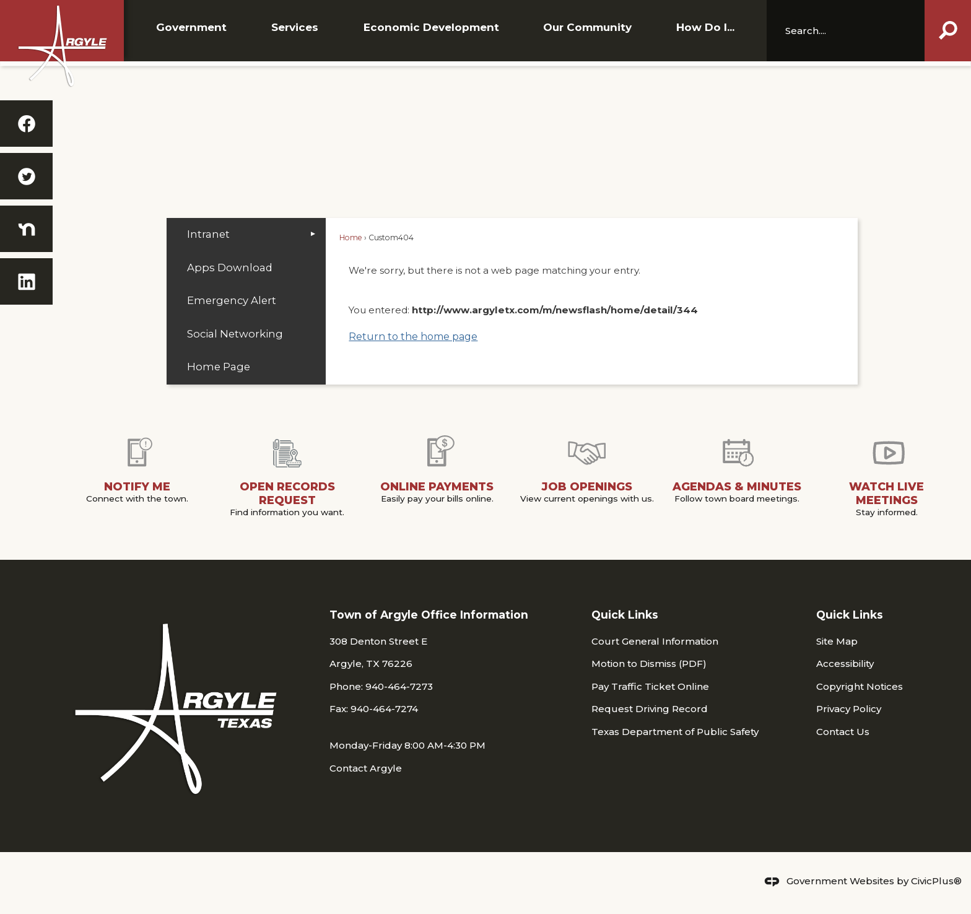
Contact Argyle (365, 768)
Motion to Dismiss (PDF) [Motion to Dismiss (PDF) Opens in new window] (649, 663)
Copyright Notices (859, 686)
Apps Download (229, 267)
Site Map (837, 641)
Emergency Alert (231, 300)
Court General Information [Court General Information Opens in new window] (654, 641)
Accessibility (845, 663)
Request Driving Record (649, 709)
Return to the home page (413, 336)
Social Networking (235, 334)
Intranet (208, 234)
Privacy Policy (848, 709)
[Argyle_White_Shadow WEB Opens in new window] (62, 46)
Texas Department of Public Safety (675, 732)
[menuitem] (246, 234)
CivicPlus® (936, 881)
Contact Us (842, 732)
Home (350, 237)
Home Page (218, 366)
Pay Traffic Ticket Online (650, 686)
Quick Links (624, 614)
